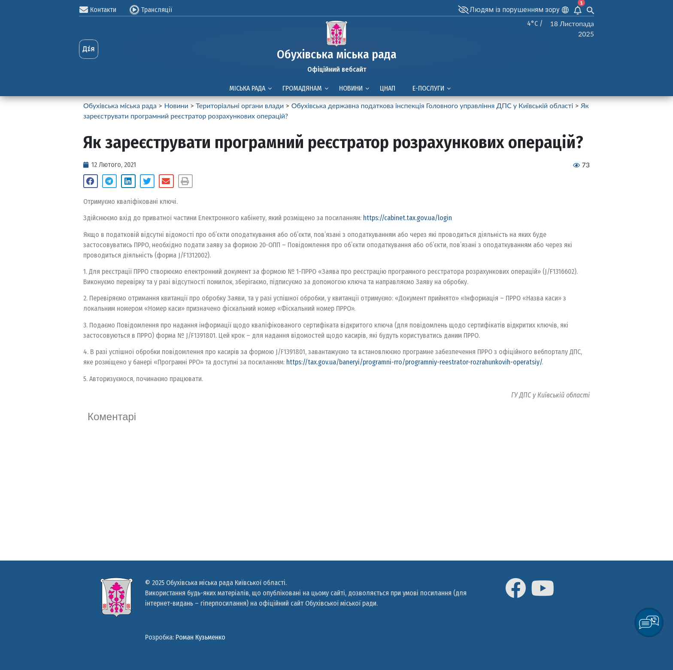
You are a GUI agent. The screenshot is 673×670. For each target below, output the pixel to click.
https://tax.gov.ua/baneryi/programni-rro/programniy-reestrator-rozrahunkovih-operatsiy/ (414, 362)
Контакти (103, 10)
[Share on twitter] (147, 181)
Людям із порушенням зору (515, 10)
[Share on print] (185, 181)
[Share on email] (166, 181)
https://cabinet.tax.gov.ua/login (407, 218)
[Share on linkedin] (128, 181)
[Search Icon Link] (590, 10)
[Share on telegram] (109, 181)
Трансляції (156, 10)
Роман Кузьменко (200, 637)
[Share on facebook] (90, 181)
